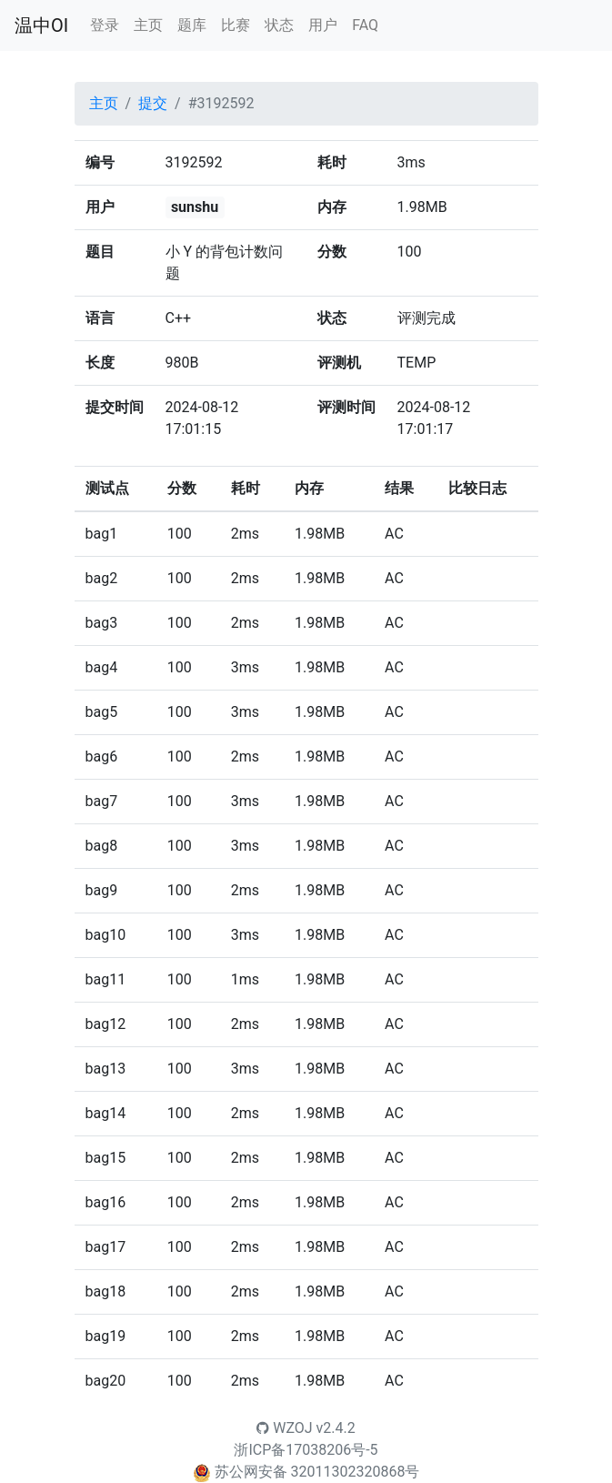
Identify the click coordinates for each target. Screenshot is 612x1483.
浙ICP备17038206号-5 (305, 1449)
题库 (191, 25)
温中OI (41, 25)
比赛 (235, 25)
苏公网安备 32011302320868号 (317, 1471)
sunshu (194, 207)
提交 (152, 103)
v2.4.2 (336, 1428)
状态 (279, 25)
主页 (148, 25)
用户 (322, 25)
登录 (104, 25)
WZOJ (284, 1428)
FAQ (365, 25)
